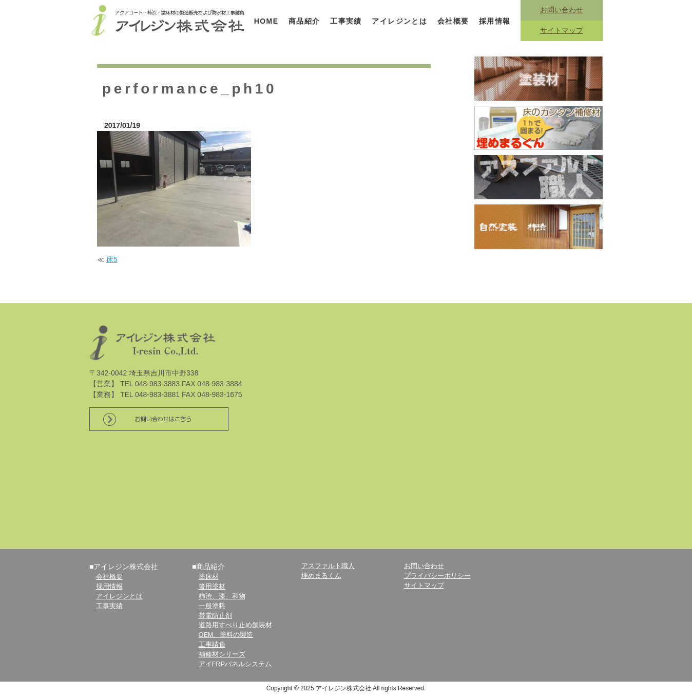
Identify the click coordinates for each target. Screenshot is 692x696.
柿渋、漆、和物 (222, 596)
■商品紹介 (208, 566)
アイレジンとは (399, 21)
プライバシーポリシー (437, 575)
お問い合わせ (561, 10)
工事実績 (346, 21)
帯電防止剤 (215, 615)
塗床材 (209, 576)
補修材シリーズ (222, 654)
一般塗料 (212, 606)
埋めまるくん (321, 575)
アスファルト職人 (328, 566)
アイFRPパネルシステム (235, 664)
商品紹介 (304, 21)
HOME (266, 21)
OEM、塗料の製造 (226, 634)
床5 (112, 259)
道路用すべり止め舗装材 (235, 625)
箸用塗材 (212, 586)
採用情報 (495, 21)
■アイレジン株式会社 (123, 566)
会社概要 (453, 21)
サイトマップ (561, 30)
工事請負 (212, 644)
